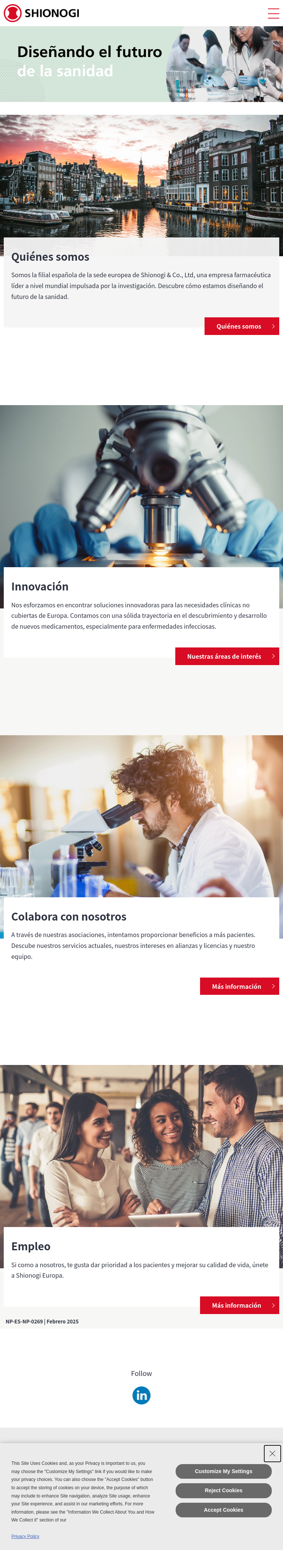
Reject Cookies (223, 1490)
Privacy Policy (25, 1536)
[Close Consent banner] (272, 1453)
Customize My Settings (223, 1471)
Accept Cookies (223, 1510)
